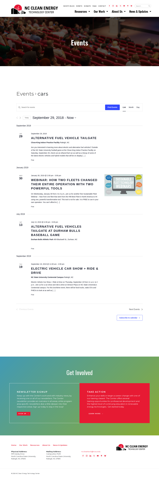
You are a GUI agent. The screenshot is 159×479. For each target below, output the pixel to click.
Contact (102, 6)
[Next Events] (20, 118)
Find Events (112, 108)
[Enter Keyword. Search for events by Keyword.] (60, 108)
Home (13, 446)
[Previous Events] (17, 118)
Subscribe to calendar (128, 318)
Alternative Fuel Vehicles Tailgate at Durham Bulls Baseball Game (56, 231)
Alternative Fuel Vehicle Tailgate (64, 138)
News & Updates (139, 11)
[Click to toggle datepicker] (54, 118)
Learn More (95, 414)
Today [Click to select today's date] (27, 118)
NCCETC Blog (69, 6)
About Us (117, 11)
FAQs (95, 6)
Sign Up (22, 414)
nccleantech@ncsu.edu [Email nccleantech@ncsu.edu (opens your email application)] (90, 452)
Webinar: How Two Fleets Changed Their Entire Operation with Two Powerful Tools (64, 185)
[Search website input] (141, 6)
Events (79, 6)
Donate (87, 6)
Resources (81, 11)
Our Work (100, 11)
